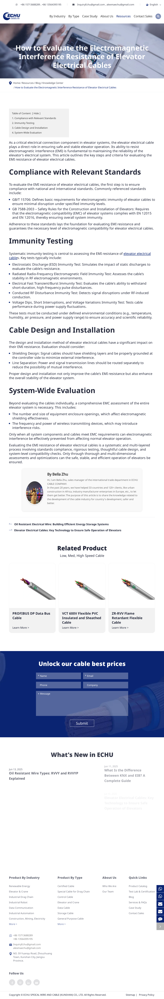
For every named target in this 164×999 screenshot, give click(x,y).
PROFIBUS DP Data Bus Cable (31, 615)
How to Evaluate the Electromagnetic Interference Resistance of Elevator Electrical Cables (65, 87)
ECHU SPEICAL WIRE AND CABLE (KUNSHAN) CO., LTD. (53, 995)
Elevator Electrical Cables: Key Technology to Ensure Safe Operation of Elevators (67, 530)
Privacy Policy (146, 995)
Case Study (89, 16)
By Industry (57, 16)
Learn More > (20, 627)
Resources (123, 16)
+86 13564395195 (51, 4)
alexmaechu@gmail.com (120, 4)
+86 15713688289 (31, 4)
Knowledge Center (52, 83)
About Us (106, 16)
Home (16, 83)
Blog (38, 83)
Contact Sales (143, 16)
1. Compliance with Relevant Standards (34, 118)
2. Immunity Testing (23, 123)
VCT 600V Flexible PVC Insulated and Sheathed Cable (81, 618)
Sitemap (130, 995)
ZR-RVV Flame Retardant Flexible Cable (127, 618)
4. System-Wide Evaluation (27, 132)
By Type (73, 16)
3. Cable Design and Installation (30, 127)
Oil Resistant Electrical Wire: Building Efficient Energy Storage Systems (61, 524)
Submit (82, 723)
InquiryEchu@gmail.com (91, 4)
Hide (36, 113)
